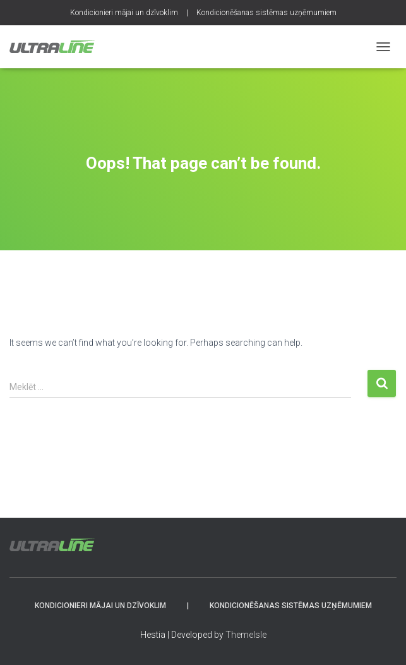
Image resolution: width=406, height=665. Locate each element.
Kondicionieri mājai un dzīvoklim (124, 12)
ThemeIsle (245, 635)
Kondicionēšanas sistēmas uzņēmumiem (266, 12)
